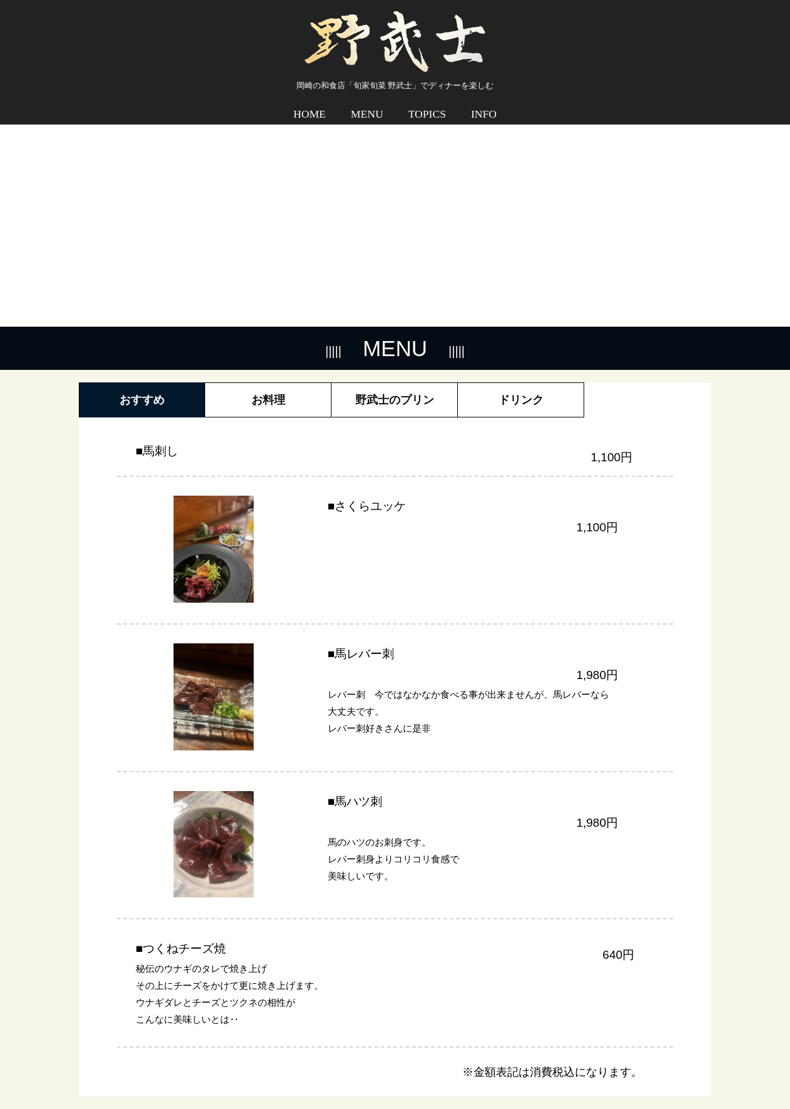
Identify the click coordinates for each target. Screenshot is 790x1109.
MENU (367, 105)
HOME (309, 105)
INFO (484, 105)
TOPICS (427, 105)
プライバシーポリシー (661, 1068)
